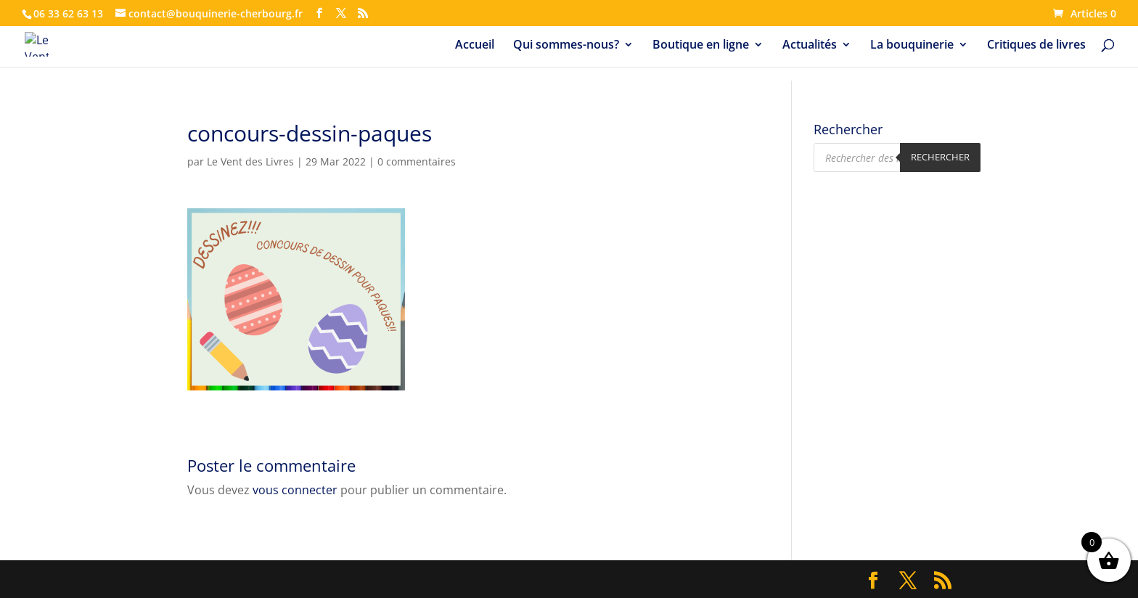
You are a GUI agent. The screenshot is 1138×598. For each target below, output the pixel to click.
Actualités (809, 45)
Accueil (474, 45)
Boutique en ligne (700, 45)
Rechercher (940, 156)
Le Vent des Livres (250, 161)
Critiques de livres (1036, 45)
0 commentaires (416, 161)
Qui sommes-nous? (566, 45)
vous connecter (295, 490)
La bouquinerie (912, 45)
